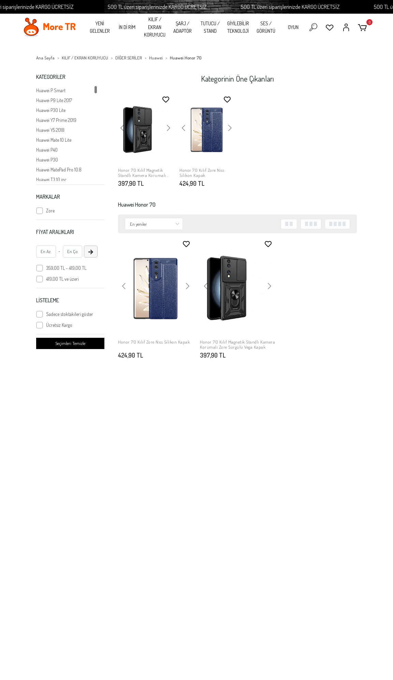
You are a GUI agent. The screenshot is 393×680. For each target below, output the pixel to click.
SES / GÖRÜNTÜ (266, 27)
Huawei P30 (47, 160)
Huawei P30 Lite (51, 110)
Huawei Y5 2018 (50, 130)
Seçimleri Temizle (70, 343)
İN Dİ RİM (127, 27)
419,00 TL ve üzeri (62, 279)
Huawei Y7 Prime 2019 (56, 120)
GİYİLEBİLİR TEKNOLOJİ (238, 27)
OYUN (293, 27)
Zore (50, 210)
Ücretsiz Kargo (59, 325)
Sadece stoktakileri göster (69, 314)
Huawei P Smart (51, 90)
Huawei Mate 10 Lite (53, 140)
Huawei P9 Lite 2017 (54, 100)
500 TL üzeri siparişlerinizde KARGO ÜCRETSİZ (165, 6)
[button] (363, 27)
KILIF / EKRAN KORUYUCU (154, 27)
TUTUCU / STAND (210, 27)
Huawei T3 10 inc (51, 179)
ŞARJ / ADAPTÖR (182, 27)
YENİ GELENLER (100, 27)
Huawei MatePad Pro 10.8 (59, 169)
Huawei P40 (47, 150)
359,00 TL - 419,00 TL (66, 268)
